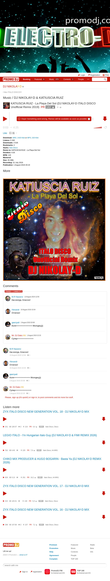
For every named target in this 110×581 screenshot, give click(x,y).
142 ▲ (50, 107)
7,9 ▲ (33, 450)
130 (25, 501)
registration (37, 572)
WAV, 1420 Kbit (19, 138)
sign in (34, 397)
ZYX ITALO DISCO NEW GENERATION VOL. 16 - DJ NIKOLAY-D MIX (46, 509)
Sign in (25, 572)
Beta (92, 548)
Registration (95, 75)
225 (24, 450)
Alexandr (15, 310)
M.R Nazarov (17, 297)
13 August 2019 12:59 (18, 355)
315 (6, 501)
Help (51, 552)
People (81, 79)
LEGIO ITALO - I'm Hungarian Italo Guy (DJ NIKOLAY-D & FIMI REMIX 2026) (50, 435)
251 (24, 477)
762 (6, 450)
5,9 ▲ (34, 501)
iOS (63, 573)
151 (6, 427)
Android (56, 573)
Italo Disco (13, 148)
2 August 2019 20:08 (17, 381)
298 (6, 525)
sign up (15, 397)
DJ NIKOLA (12, 86)
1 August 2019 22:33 (17, 393)
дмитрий (16, 323)
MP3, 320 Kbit (32, 138)
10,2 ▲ (33, 477)
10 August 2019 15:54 (18, 368)
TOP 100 (74, 559)
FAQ (107, 75)
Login (83, 75)
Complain (53, 559)
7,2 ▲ (35, 525)
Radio (92, 545)
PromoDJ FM (56, 571)
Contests (74, 552)
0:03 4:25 (11, 127)
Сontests (68, 79)
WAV (41, 426)
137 (26, 525)
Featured (39, 79)
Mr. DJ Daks (19, 335)
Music (54, 79)
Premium (53, 545)
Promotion (53, 548)
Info (91, 552)
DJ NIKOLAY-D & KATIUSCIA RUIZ (39, 97)
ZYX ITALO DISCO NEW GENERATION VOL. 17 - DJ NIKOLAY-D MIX (46, 486)
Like (5, 133)
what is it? (23, 555)
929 (6, 477)
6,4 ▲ (35, 427)
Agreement (54, 555)
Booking (26, 79)
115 (26, 427)
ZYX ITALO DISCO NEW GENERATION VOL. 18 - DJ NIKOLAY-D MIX (46, 411)
